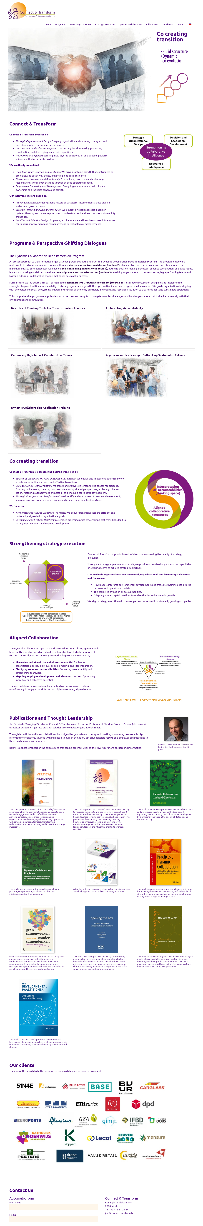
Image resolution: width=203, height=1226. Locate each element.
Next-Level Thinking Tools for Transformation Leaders (48, 308)
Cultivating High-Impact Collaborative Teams (133, 309)
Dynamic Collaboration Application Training (40, 352)
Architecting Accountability (78, 308)
